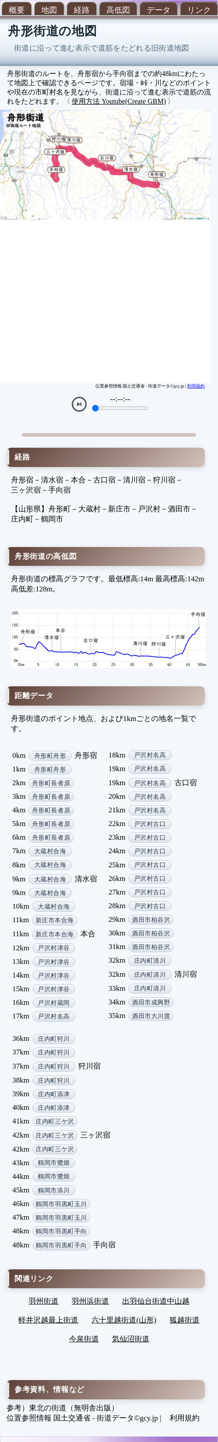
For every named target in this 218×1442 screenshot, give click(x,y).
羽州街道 (43, 1301)
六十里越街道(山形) (123, 1320)
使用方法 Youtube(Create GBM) (119, 101)
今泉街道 (84, 1339)
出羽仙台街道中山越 (155, 1301)
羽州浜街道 (90, 1301)
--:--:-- (120, 399)
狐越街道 (185, 1320)
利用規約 (196, 386)
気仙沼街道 (130, 1339)
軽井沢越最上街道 (48, 1320)
